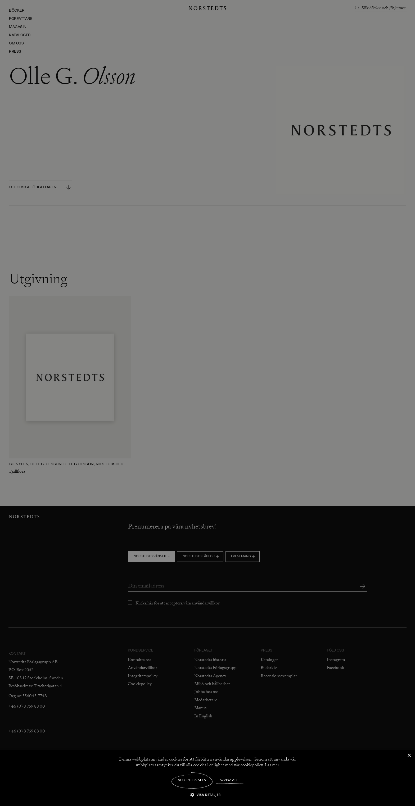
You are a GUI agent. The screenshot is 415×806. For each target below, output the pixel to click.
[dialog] (207, 403)
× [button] (409, 756)
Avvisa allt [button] (230, 780)
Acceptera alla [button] (192, 780)
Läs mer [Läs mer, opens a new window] (272, 765)
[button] (207, 794)
